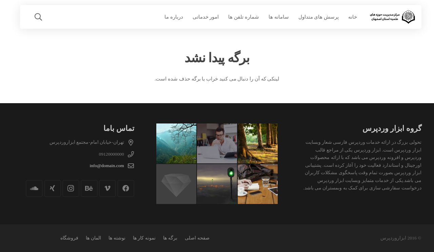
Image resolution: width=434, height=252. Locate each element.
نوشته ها (116, 237)
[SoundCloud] (34, 188)
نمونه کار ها (144, 237)
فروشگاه (69, 237)
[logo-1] (392, 17)
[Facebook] (125, 188)
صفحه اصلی (197, 237)
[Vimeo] (107, 188)
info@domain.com (107, 165)
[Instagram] (70, 188)
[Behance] (89, 188)
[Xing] (52, 188)
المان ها (93, 237)
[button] (38, 16)
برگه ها (170, 237)
